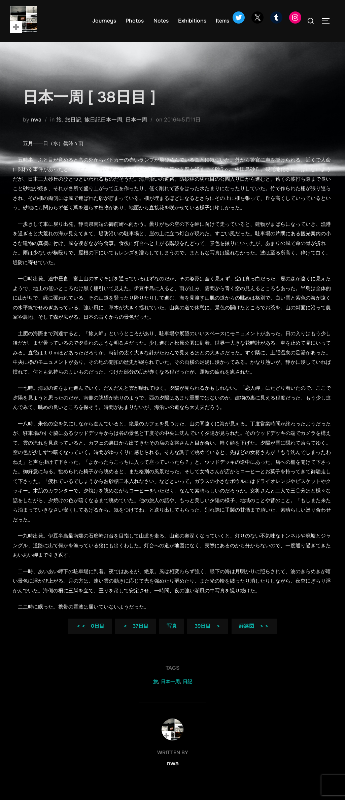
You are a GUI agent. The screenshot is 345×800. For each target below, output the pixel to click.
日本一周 (136, 130)
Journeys (104, 20)
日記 (187, 692)
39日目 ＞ (208, 636)
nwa (36, 130)
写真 (172, 636)
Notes (161, 20)
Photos (135, 20)
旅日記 (73, 130)
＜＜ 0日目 (90, 636)
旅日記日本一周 (103, 130)
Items (222, 20)
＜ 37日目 (135, 636)
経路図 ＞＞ (254, 636)
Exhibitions (192, 20)
